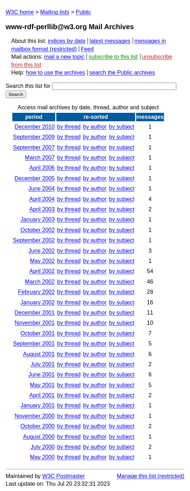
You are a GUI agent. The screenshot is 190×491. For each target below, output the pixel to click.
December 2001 (34, 313)
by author (95, 127)
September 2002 (34, 240)
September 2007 (34, 147)
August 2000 (39, 437)
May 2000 (42, 457)
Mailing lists (54, 12)
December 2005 (34, 178)
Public (83, 12)
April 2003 (42, 209)
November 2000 (34, 416)
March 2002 (40, 282)
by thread (69, 127)
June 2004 (41, 189)
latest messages (110, 41)
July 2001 (43, 364)
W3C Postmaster (63, 476)
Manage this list (136, 476)
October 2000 (37, 426)
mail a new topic (64, 57)
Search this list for (91, 86)
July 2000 (43, 447)
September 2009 (34, 137)
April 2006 (42, 168)
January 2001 (37, 405)
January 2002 (37, 302)
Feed (87, 49)
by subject (121, 127)
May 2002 (42, 261)
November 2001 (34, 323)
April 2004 (42, 199)
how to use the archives (55, 73)
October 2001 (37, 333)
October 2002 (37, 230)
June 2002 (41, 251)
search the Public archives (122, 73)
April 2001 (42, 395)
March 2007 (40, 158)
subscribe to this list (113, 57)
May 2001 (42, 385)
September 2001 (34, 344)
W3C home (20, 12)
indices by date (67, 41)
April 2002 (42, 271)
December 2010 (34, 127)
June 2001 (41, 374)
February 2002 (36, 292)
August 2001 (39, 354)
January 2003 (37, 219)
